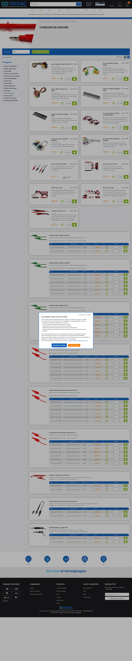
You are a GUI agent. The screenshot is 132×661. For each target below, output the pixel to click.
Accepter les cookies (59, 345)
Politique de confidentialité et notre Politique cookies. (75, 340)
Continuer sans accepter (85, 314)
